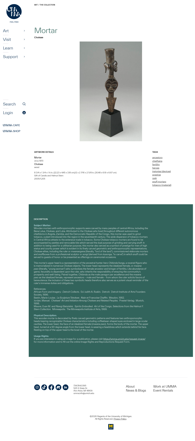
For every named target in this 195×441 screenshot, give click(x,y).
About (130, 386)
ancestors (157, 157)
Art (6, 30)
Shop (11, 131)
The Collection (47, 5)
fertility (156, 164)
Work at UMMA (164, 386)
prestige (156, 174)
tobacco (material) (161, 185)
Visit (7, 39)
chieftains (157, 161)
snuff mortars (159, 181)
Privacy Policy (120, 419)
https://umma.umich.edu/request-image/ (124, 339)
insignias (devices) (161, 171)
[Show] (24, 30)
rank (154, 178)
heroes (155, 168)
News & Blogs (136, 390)
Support (10, 56)
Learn (8, 48)
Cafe (11, 125)
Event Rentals (163, 390)
